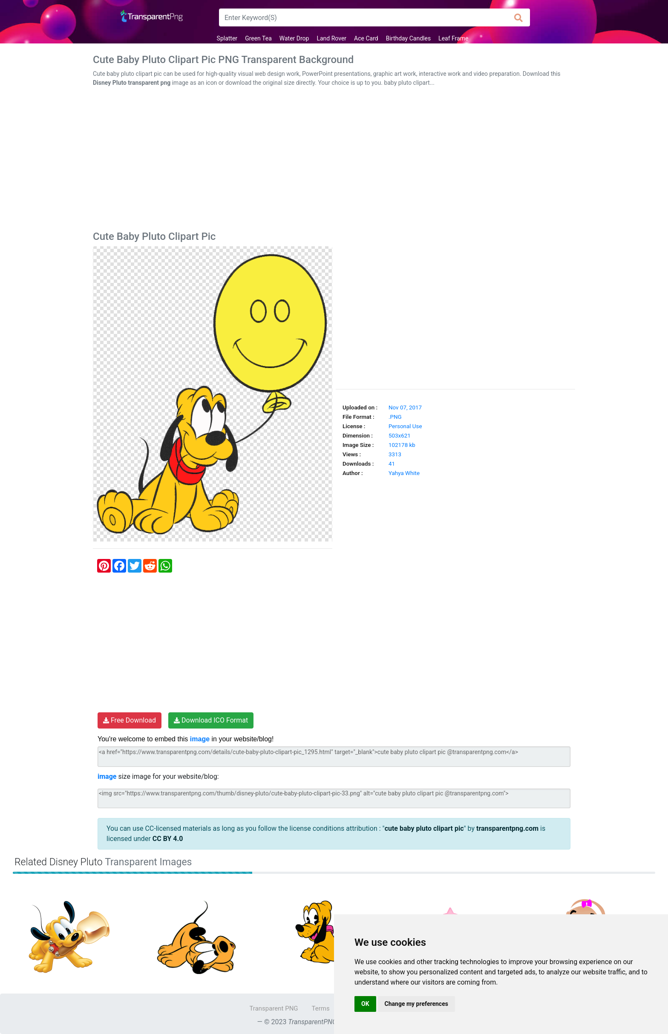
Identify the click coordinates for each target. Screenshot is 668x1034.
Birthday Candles (408, 38)
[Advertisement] (334, 160)
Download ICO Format (211, 720)
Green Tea (258, 38)
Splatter (227, 38)
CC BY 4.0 (168, 839)
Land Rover (331, 38)
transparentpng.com (507, 828)
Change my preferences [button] (416, 1003)
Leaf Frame (453, 38)
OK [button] (365, 1003)
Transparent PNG (273, 1008)
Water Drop (294, 38)
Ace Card (366, 38)
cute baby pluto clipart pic (424, 828)
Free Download (129, 720)
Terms (321, 1008)
